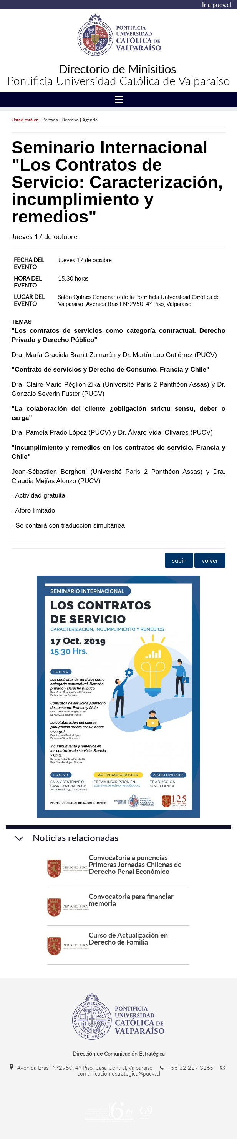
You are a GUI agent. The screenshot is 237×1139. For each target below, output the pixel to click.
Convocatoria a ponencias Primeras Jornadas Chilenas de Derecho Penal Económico (135, 864)
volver (210, 560)
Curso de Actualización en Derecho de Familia (128, 938)
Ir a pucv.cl (216, 4)
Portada (50, 119)
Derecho (70, 119)
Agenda (90, 119)
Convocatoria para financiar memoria (131, 899)
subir (179, 560)
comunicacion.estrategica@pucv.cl (152, 1070)
